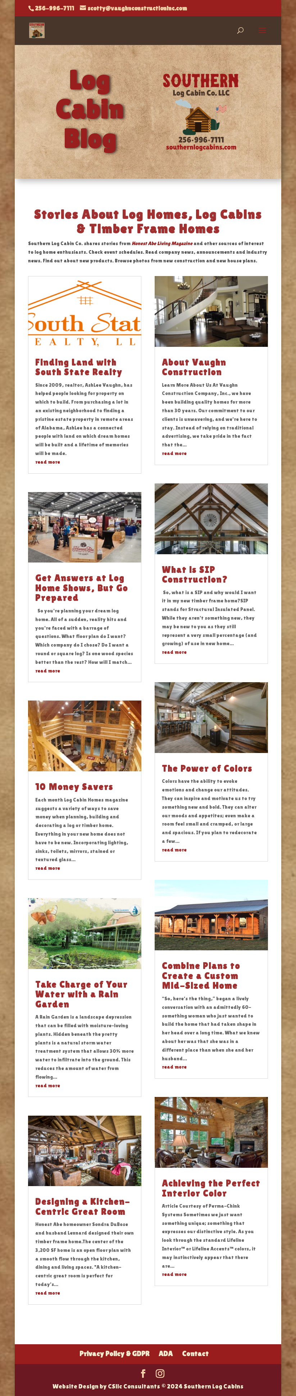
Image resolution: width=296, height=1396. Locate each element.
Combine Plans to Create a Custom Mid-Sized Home (201, 976)
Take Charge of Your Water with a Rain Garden (81, 994)
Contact (195, 1354)
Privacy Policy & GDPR (114, 1354)
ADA (166, 1354)
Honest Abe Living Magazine (162, 243)
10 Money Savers (74, 787)
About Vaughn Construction (194, 367)
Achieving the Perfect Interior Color (211, 1188)
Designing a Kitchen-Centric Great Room (82, 1207)
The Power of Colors (207, 768)
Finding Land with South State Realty (78, 367)
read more (47, 462)
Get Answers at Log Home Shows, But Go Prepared (81, 588)
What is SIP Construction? (195, 575)
